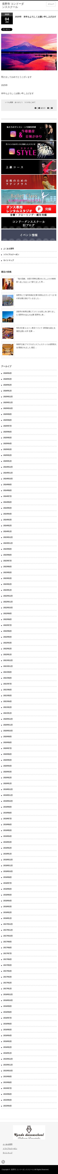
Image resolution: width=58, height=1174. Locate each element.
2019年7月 (7, 819)
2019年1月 (7, 854)
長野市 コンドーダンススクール (22, 1169)
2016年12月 (8, 994)
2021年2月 (7, 707)
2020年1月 (7, 783)
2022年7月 (7, 625)
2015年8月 (7, 1082)
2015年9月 (7, 1077)
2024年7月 (7, 496)
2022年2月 (7, 649)
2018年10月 (8, 871)
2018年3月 (7, 907)
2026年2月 (7, 385)
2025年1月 (7, 461)
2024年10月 (8, 479)
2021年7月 (7, 684)
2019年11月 (8, 795)
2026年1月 (7, 391)
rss (3, 1162)
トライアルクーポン (11, 254)
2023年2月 (7, 584)
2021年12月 (8, 660)
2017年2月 (7, 983)
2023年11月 (8, 543)
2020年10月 (8, 731)
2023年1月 (7, 590)
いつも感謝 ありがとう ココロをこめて (20, 102)
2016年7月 (7, 1018)
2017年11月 (8, 930)
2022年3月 (7, 643)
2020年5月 (7, 760)
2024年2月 (7, 526)
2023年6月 (7, 567)
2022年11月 (8, 602)
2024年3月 (7, 520)
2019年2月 (7, 848)
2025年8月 (7, 420)
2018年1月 (7, 918)
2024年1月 (7, 531)
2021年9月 (7, 672)
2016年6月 (7, 1024)
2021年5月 (7, 696)
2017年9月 (7, 942)
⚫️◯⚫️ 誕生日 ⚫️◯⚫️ (43, 108)
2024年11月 (8, 473)
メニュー (51, 4)
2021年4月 (7, 701)
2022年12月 (8, 596)
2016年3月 (7, 1041)
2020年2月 (7, 778)
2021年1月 (7, 713)
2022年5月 (7, 637)
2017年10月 (8, 936)
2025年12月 (8, 397)
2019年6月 (7, 824)
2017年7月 (7, 953)
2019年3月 (7, 842)
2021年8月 (7, 678)
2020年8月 (7, 742)
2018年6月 (7, 889)
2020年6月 (7, 754)
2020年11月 (8, 725)
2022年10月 (8, 608)
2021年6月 (7, 690)
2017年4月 (7, 971)
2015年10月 (8, 1071)
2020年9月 (7, 737)
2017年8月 (7, 948)
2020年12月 (8, 719)
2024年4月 (7, 514)
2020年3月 (7, 772)
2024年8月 (7, 490)
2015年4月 (7, 1106)
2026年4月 (7, 373)
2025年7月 (7, 426)
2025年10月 (8, 408)
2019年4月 (7, 836)
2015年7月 (7, 1088)
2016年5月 (7, 1030)
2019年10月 (8, 801)
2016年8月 (7, 1012)
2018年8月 (7, 877)
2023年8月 (7, 555)
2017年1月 (7, 989)
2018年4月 (7, 901)
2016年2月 (7, 1047)
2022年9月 (7, 613)
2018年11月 (8, 866)
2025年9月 (7, 414)
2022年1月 (7, 655)
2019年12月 (8, 789)
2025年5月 (7, 438)
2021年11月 (8, 666)
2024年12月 (8, 467)
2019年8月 (7, 813)
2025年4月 (7, 444)
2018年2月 (7, 912)
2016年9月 (7, 1006)
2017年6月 (7, 959)
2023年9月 (7, 549)
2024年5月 (7, 508)
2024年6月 (7, 502)
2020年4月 (7, 766)
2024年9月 (7, 485)
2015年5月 (7, 1100)
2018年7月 (7, 883)
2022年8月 (7, 619)
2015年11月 (8, 1065)
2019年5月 (7, 830)
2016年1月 (7, 1053)
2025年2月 (7, 455)
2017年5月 (7, 965)
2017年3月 (7, 977)
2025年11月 (8, 402)
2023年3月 (7, 578)
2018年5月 (7, 895)
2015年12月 (8, 1059)
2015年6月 (7, 1094)
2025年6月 (7, 432)
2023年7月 (7, 561)
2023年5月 (7, 572)
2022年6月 (7, 631)
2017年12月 (8, 924)
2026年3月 (7, 379)
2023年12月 (8, 537)
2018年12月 (8, 860)
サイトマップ (8, 260)
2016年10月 (8, 1000)
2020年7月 (7, 748)
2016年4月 (7, 1036)
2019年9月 (7, 807)
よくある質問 (8, 249)
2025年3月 (7, 449)
